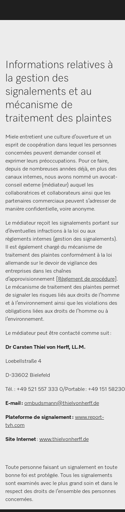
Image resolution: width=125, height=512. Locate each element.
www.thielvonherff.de (64, 439)
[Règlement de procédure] (86, 279)
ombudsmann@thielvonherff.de (61, 403)
